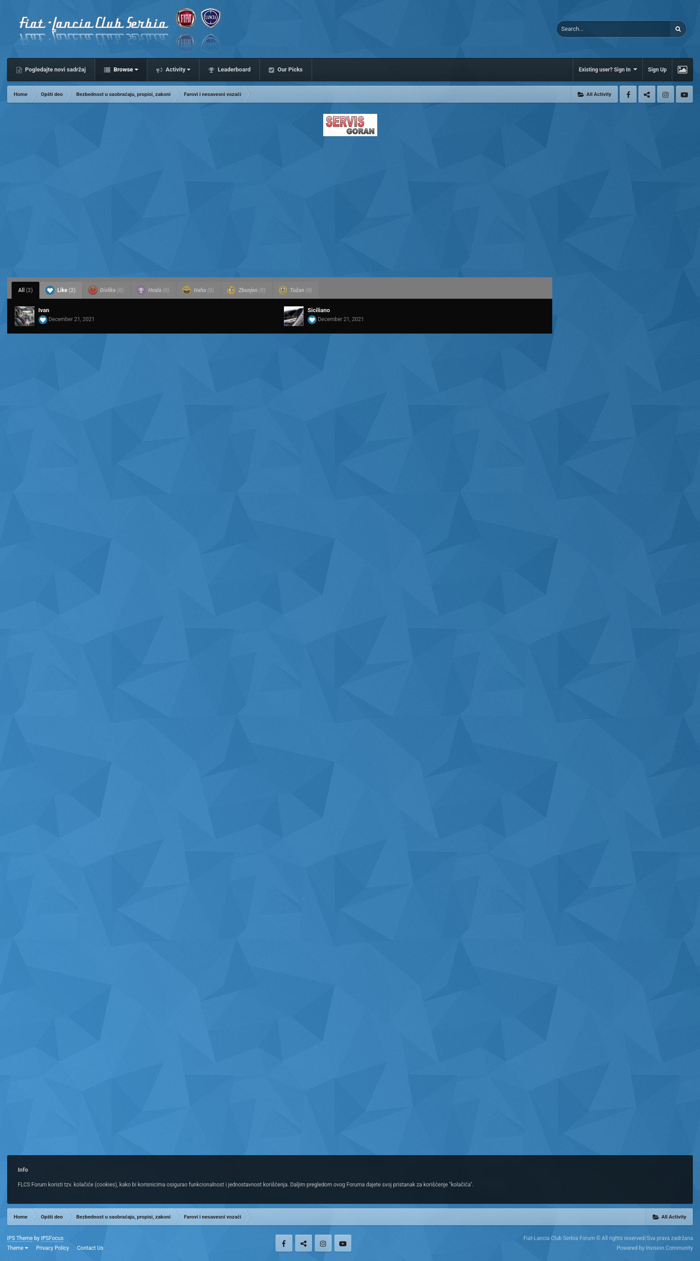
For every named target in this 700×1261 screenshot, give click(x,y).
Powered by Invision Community (655, 1248)
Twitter (646, 94)
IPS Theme (20, 1238)
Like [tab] (60, 290)
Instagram (665, 94)
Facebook (628, 94)
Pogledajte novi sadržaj (55, 69)
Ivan (44, 310)
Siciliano (319, 310)
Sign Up (657, 70)
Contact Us (90, 1248)
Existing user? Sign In (608, 69)
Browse (125, 69)
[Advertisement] (350, 204)
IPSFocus (52, 1238)
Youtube (684, 94)
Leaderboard (233, 69)
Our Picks (289, 69)
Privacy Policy (52, 1248)
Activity (177, 69)
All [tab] (25, 290)
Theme (17, 1248)
